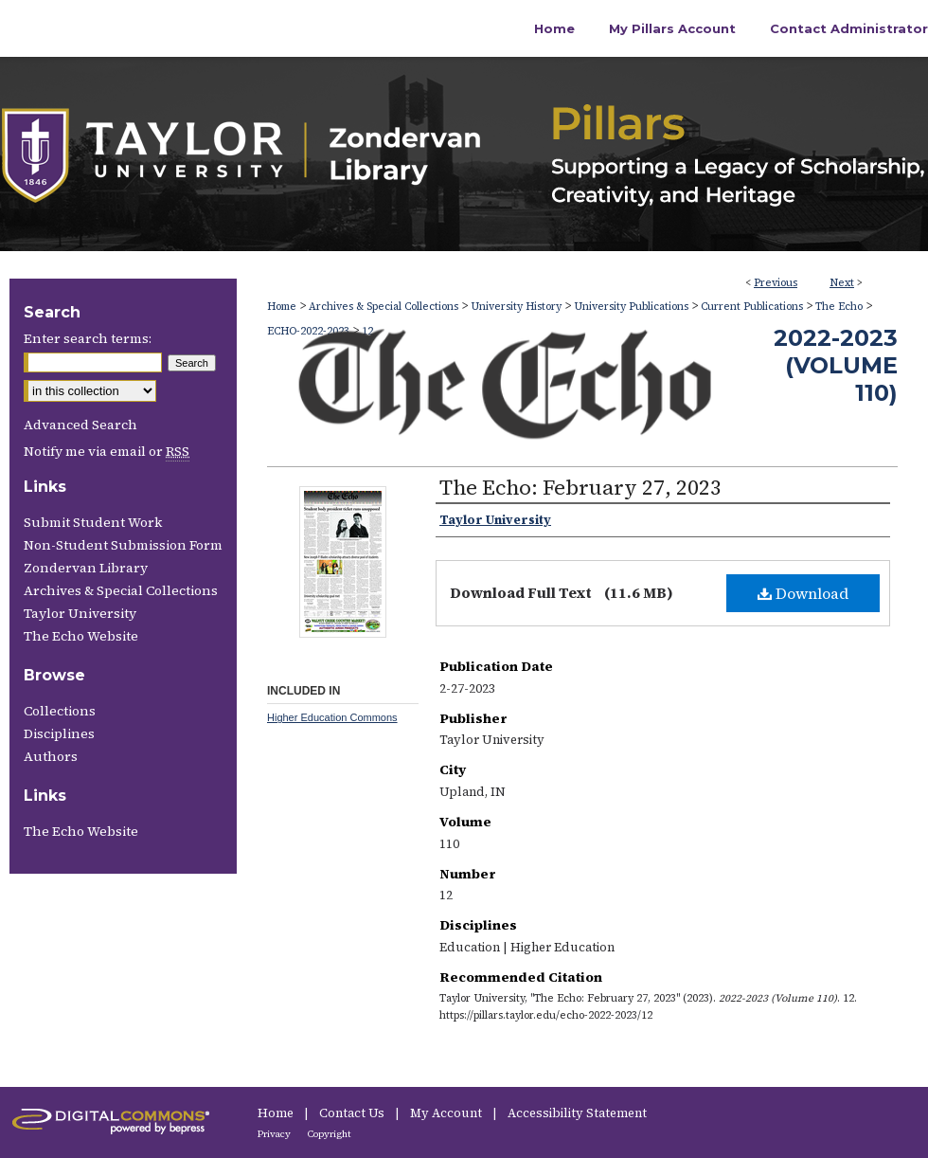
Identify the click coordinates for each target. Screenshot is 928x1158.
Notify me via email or (106, 451)
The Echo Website (81, 635)
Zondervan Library (86, 567)
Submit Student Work (93, 522)
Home (281, 306)
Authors (51, 756)
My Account (447, 1113)
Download (803, 593)
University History (516, 306)
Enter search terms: (88, 338)
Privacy (275, 1134)
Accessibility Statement (577, 1113)
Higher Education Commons (332, 717)
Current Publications (752, 306)
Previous (775, 283)
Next (842, 283)
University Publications (631, 306)
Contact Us (353, 1113)
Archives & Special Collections (383, 306)
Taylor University (80, 613)
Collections (60, 710)
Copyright (329, 1134)
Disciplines (59, 733)
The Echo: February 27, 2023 (580, 487)
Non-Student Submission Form (123, 544)
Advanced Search (80, 424)
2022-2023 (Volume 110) (836, 365)
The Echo (839, 306)
